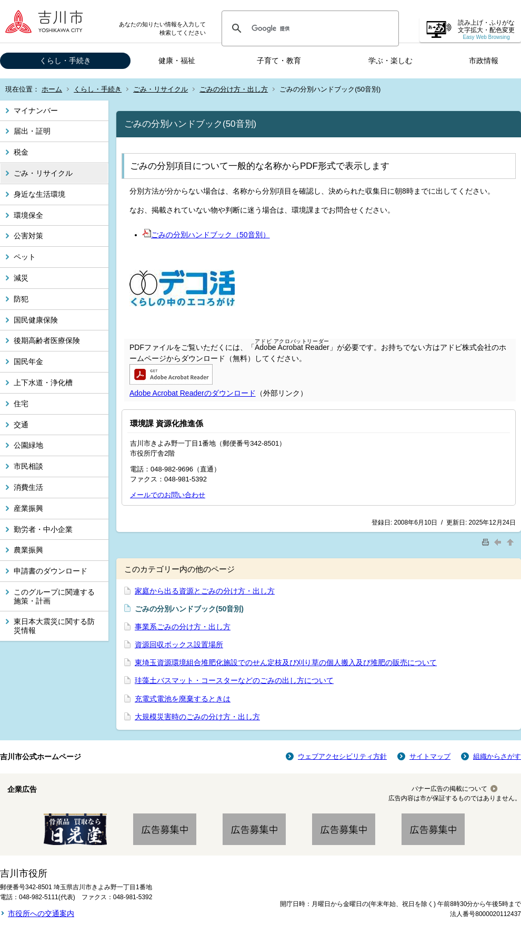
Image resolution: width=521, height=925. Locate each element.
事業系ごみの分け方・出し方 (183, 626)
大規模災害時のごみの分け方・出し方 (197, 716)
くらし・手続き (65, 60)
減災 (21, 278)
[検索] (309, 28)
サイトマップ (429, 756)
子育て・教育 (279, 60)
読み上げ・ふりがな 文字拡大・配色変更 (486, 30)
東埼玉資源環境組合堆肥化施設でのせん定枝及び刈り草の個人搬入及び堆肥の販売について (286, 662)
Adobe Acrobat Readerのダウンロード (192, 393)
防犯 (21, 299)
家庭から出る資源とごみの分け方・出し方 (205, 591)
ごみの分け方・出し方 (233, 89)
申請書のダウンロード (50, 571)
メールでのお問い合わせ (167, 495)
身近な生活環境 (39, 194)
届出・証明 (32, 131)
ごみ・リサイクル (160, 89)
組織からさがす (497, 756)
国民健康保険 (36, 320)
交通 (21, 424)
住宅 (21, 403)
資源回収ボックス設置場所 (179, 644)
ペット (25, 257)
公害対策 (28, 236)
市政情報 (483, 60)
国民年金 (28, 361)
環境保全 (28, 215)
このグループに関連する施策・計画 (54, 596)
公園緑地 (28, 445)
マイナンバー (36, 110)
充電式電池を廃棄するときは (183, 699)
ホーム (52, 89)
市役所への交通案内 (41, 913)
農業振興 (28, 550)
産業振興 (28, 508)
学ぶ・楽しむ (390, 60)
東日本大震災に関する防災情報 (54, 626)
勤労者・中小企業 (43, 529)
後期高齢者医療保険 (47, 340)
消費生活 (28, 487)
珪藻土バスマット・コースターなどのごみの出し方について (234, 680)
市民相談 (28, 466)
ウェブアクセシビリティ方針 (342, 756)
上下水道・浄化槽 (43, 382)
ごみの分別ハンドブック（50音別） (206, 234)
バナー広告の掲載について (449, 788)
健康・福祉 (176, 60)
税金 (21, 152)
